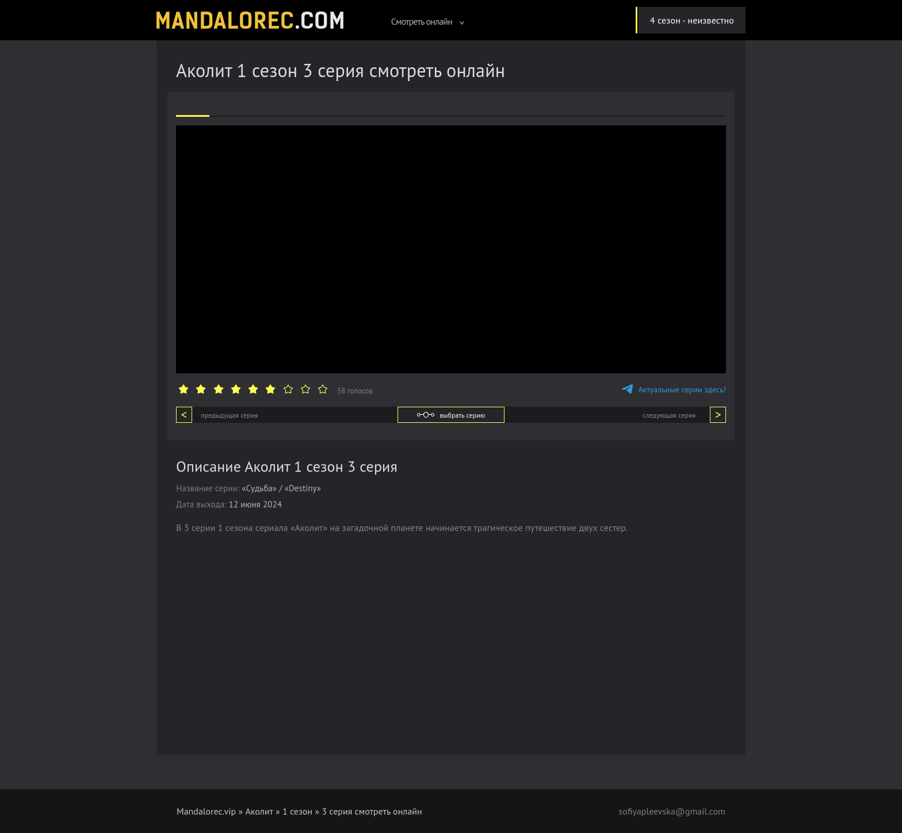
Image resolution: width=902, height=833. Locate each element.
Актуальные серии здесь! (674, 389)
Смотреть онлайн (428, 21)
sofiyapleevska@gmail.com (671, 811)
